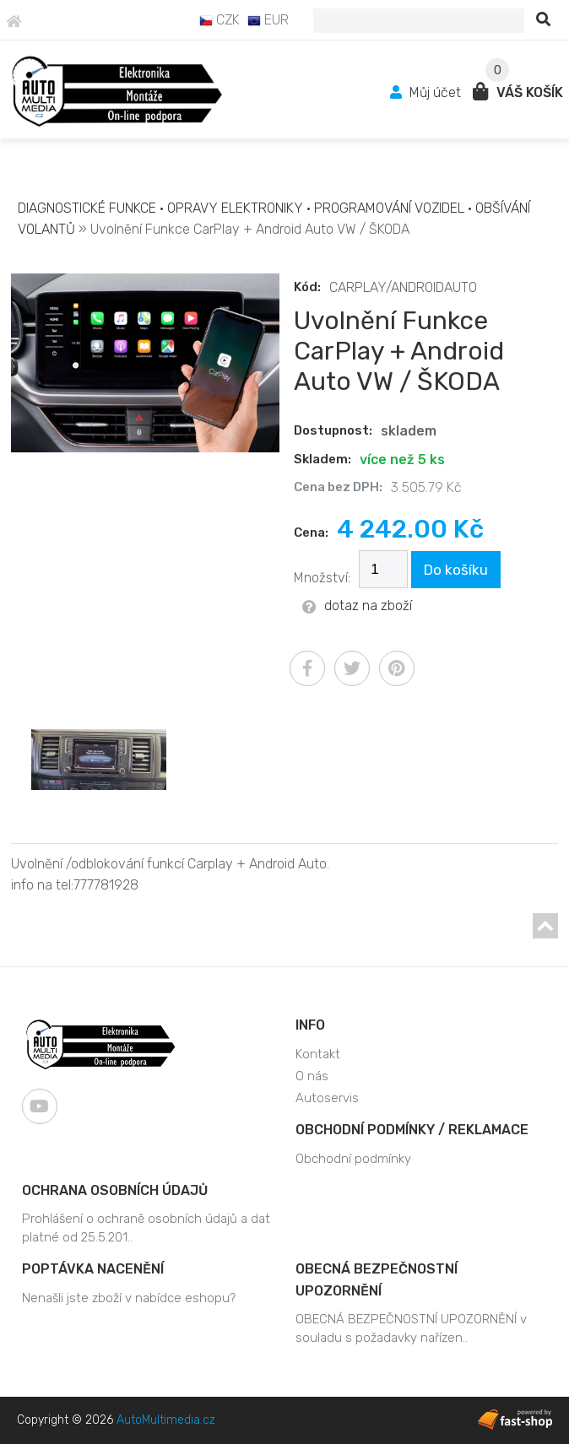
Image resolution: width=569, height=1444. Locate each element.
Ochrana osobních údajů (115, 1190)
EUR (268, 20)
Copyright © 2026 (116, 1420)
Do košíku (456, 569)
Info (310, 1025)
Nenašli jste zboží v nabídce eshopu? (129, 1298)
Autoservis (327, 1098)
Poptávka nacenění (93, 1269)
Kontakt (317, 1054)
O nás (311, 1076)
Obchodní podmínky (353, 1158)
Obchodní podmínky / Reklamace (411, 1130)
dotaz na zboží (357, 606)
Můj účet (427, 92)
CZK (219, 20)
